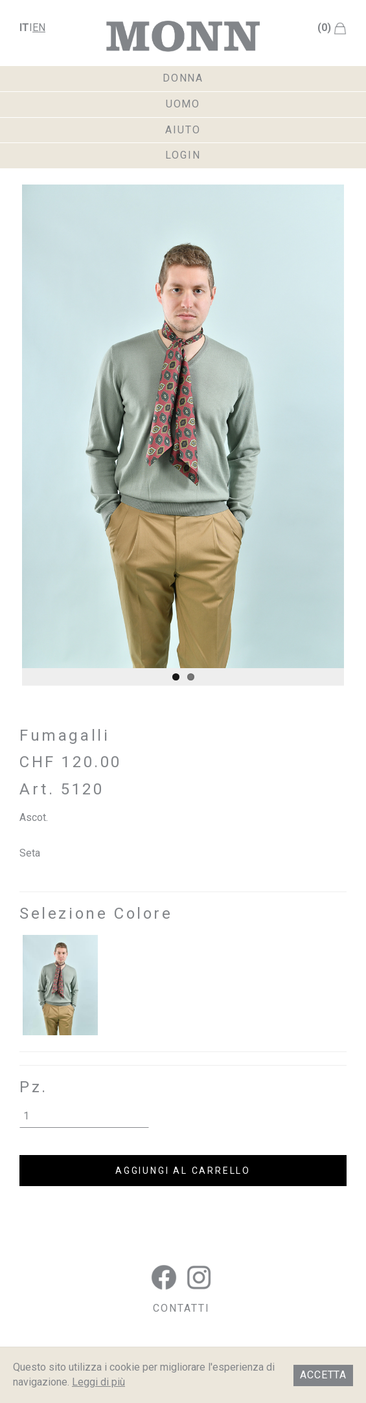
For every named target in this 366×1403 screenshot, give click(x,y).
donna (183, 78)
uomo (183, 104)
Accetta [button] (323, 1375)
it (24, 27)
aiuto (183, 130)
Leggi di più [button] (98, 1382)
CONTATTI (181, 1308)
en (38, 27)
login (183, 155)
